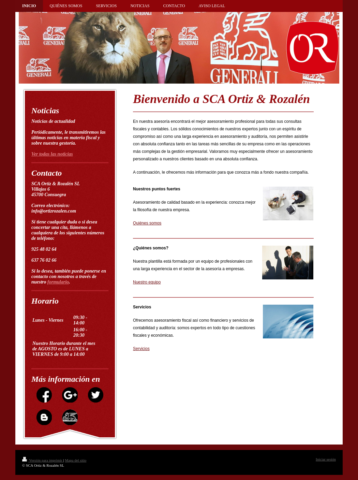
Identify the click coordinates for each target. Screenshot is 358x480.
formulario (58, 282)
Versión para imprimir (42, 460)
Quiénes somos (147, 223)
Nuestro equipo (147, 282)
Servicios (141, 348)
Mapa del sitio (75, 460)
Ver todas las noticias (52, 154)
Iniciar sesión (326, 459)
